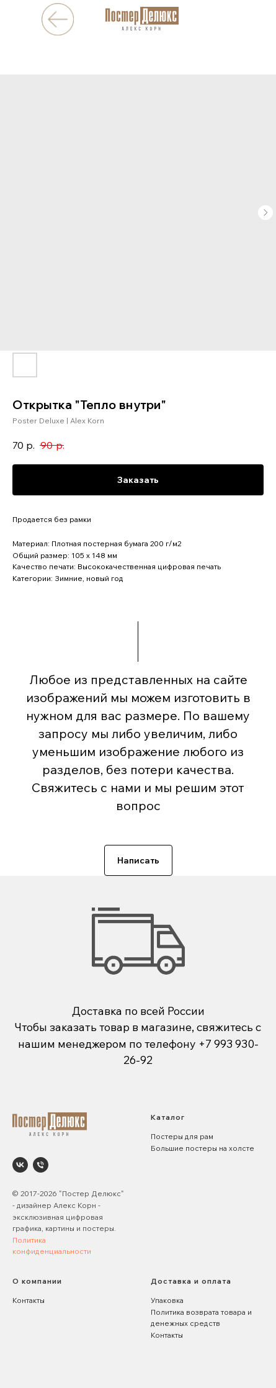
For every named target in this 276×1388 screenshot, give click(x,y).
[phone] (40, 1165)
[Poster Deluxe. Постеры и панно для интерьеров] (20, 1165)
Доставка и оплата (191, 1281)
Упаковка (167, 1300)
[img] (57, 19)
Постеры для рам (182, 1136)
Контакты (28, 1300)
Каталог (168, 1117)
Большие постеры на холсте (202, 1148)
